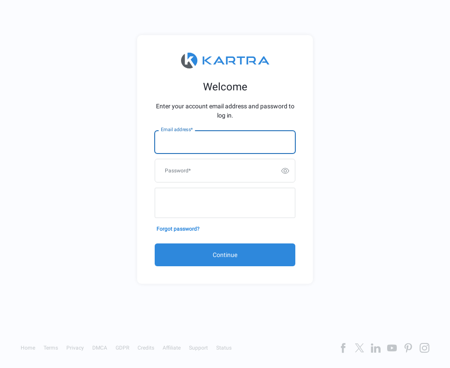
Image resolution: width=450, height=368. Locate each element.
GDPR (122, 348)
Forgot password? (178, 229)
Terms (51, 348)
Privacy (75, 348)
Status (224, 348)
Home (28, 348)
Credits (146, 348)
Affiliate (172, 348)
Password (178, 171)
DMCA (99, 348)
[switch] (285, 170)
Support (198, 348)
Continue (225, 254)
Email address (176, 129)
